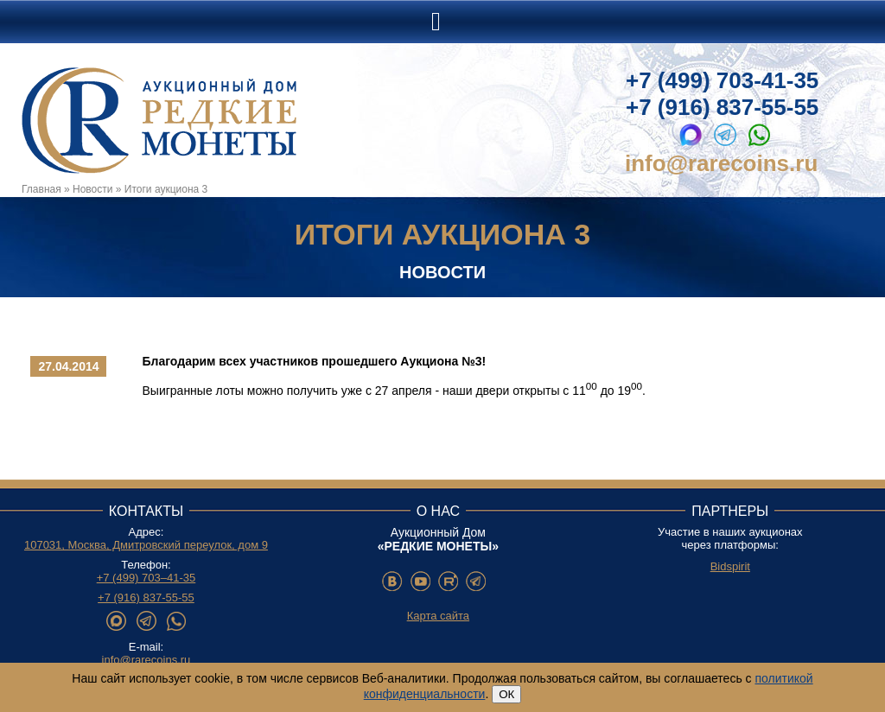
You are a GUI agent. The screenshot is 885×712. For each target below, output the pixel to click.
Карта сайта (438, 615)
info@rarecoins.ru (721, 163)
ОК (506, 694)
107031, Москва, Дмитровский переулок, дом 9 (146, 544)
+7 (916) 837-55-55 (722, 107)
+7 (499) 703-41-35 (722, 80)
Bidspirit (730, 566)
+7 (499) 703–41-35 (146, 577)
